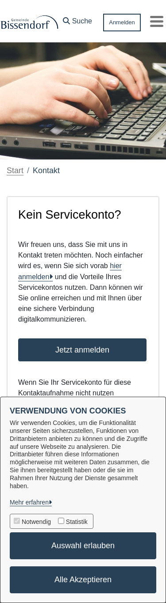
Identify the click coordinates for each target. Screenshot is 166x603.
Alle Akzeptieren (83, 579)
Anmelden (122, 22)
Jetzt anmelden (82, 349)
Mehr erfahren (29, 502)
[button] (77, 19)
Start (15, 170)
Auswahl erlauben (83, 545)
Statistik (77, 521)
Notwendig (36, 521)
